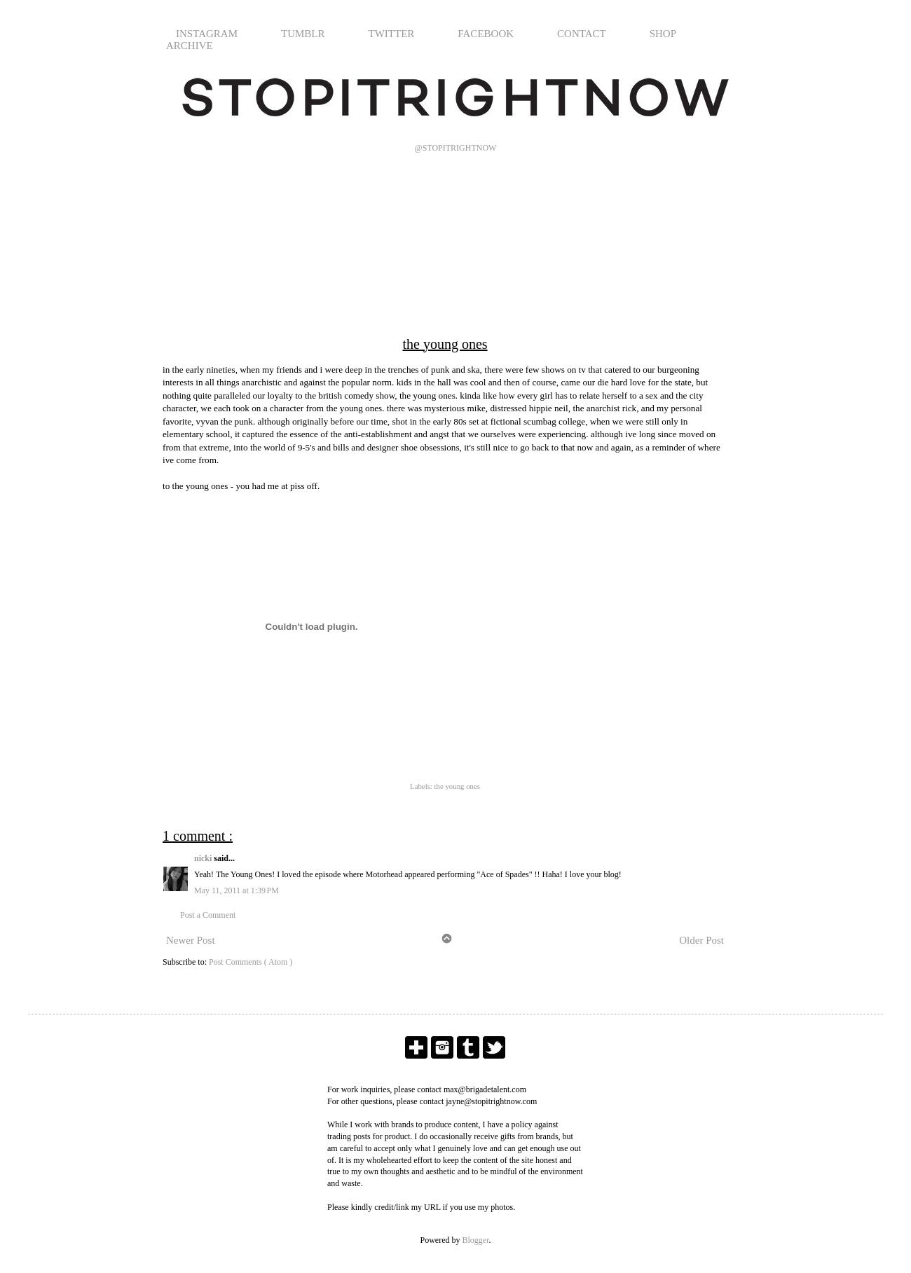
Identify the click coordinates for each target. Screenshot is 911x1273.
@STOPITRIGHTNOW (456, 148)
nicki (204, 858)
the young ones (457, 786)
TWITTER (392, 33)
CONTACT (581, 33)
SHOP (663, 33)
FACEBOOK (486, 33)
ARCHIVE (189, 45)
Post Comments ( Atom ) (250, 962)
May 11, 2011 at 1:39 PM (236, 890)
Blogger (476, 1240)
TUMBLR (303, 33)
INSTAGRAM (207, 33)
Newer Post (190, 940)
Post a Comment (207, 915)
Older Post (701, 940)
